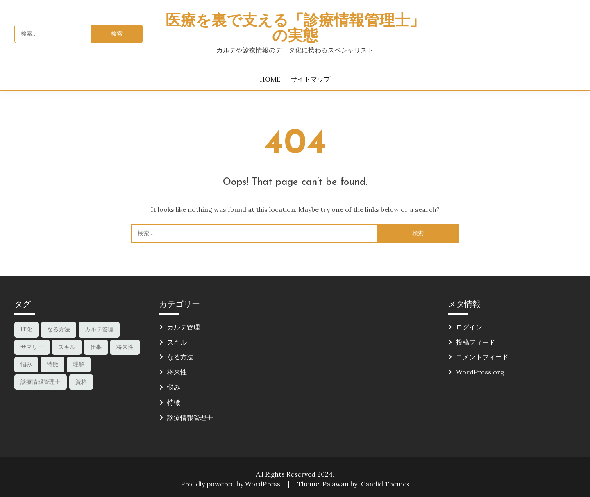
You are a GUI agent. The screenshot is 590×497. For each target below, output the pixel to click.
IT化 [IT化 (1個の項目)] (26, 329)
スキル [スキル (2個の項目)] (66, 347)
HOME (270, 79)
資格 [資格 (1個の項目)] (81, 382)
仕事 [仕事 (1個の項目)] (96, 347)
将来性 (177, 372)
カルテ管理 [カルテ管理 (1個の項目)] (99, 329)
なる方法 (180, 357)
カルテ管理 (183, 327)
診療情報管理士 (190, 417)
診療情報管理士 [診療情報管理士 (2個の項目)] (40, 382)
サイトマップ (310, 79)
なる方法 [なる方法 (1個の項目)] (58, 329)
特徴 (173, 402)
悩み (173, 387)
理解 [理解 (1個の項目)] (78, 364)
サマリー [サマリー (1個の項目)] (31, 347)
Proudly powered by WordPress (231, 484)
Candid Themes (385, 484)
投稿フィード (475, 342)
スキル (177, 342)
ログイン (469, 327)
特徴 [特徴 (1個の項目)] (52, 364)
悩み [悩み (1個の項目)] (26, 364)
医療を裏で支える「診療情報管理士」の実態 (295, 29)
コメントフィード (482, 357)
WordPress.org (480, 372)
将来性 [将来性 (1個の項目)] (125, 347)
